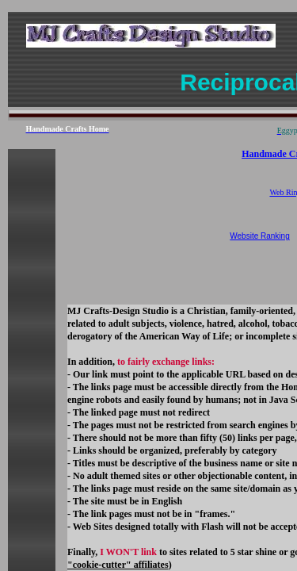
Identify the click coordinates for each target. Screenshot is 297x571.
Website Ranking (259, 236)
